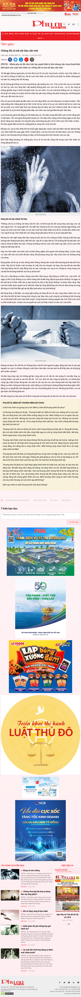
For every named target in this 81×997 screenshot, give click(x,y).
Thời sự (6, 33)
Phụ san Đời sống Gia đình (72, 33)
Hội (30, 33)
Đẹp (43, 33)
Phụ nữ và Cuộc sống (59, 33)
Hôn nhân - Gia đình (24, 33)
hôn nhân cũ (66, 500)
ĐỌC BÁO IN (67, 865)
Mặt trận (11, 33)
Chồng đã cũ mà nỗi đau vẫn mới (17, 500)
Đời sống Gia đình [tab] (64, 871)
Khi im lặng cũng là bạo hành (35, 911)
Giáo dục (34, 33)
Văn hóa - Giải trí (49, 33)
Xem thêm (67, 928)
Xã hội (16, 33)
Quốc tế (39, 38)
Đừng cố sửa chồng (31, 870)
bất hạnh (54, 500)
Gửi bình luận (73, 522)
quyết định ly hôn (40, 500)
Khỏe (39, 33)
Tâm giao (7, 44)
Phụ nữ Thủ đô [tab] (61, 870)
